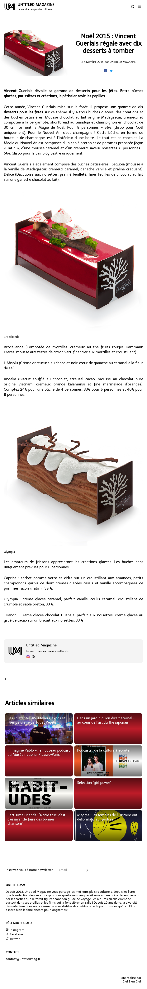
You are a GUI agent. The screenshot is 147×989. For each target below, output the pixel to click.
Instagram (15, 930)
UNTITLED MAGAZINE (36, 7)
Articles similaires (29, 703)
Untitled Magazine (123, 62)
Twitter (13, 939)
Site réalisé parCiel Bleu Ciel (131, 979)
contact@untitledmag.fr (23, 959)
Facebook (14, 934)
